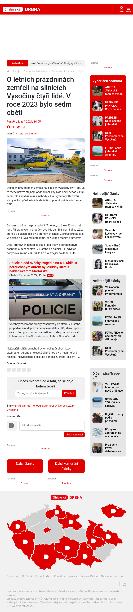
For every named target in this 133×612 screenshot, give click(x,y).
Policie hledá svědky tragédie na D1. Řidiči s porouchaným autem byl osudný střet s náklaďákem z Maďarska (43, 267)
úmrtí (17, 405)
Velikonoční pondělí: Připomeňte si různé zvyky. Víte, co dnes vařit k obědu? (114, 295)
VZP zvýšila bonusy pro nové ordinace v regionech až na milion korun (114, 392)
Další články (25, 464)
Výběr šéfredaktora (107, 81)
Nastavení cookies (112, 576)
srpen (63, 405)
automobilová (50, 405)
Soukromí (13, 576)
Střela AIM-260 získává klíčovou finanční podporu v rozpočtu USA (113, 407)
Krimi (50, 275)
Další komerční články (66, 466)
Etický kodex (43, 576)
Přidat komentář (74, 434)
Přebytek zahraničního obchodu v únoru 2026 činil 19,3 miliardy (113, 438)
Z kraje (16, 71)
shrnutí (26, 405)
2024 (71, 405)
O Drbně (27, 576)
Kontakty (59, 576)
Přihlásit (69, 393)
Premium (45, 215)
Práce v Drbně (89, 576)
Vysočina (12, 409)
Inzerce (72, 576)
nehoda (36, 405)
